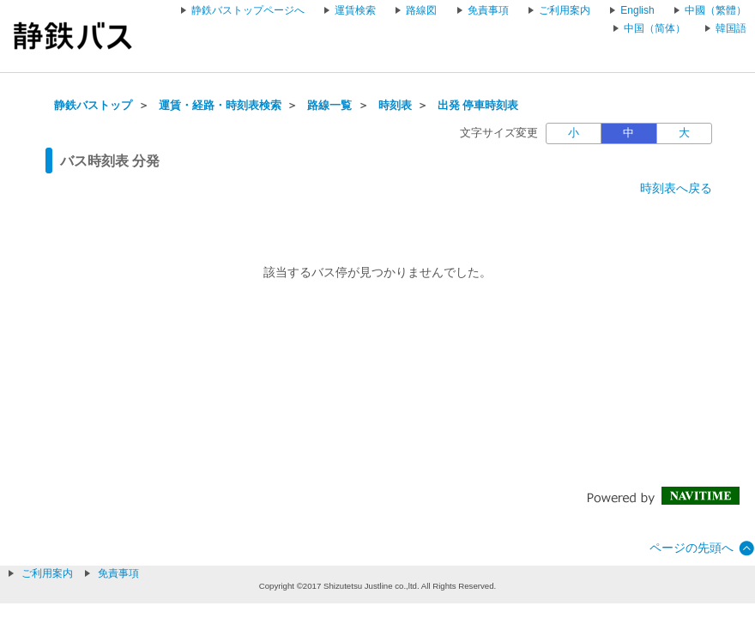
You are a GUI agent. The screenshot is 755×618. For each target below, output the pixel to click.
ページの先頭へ (691, 547)
